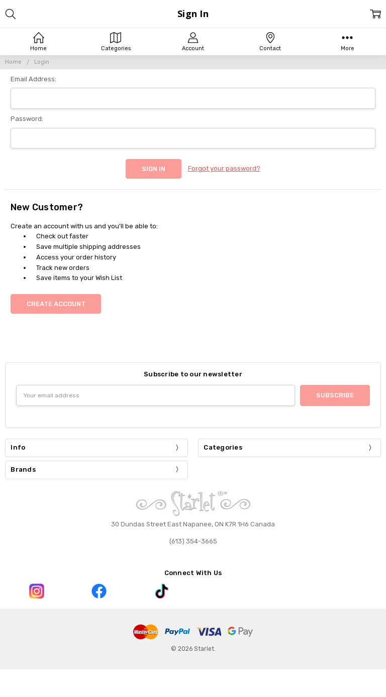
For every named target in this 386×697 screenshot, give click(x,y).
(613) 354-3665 (193, 541)
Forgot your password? (224, 168)
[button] (36, 591)
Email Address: (33, 79)
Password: (27, 118)
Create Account (56, 304)
